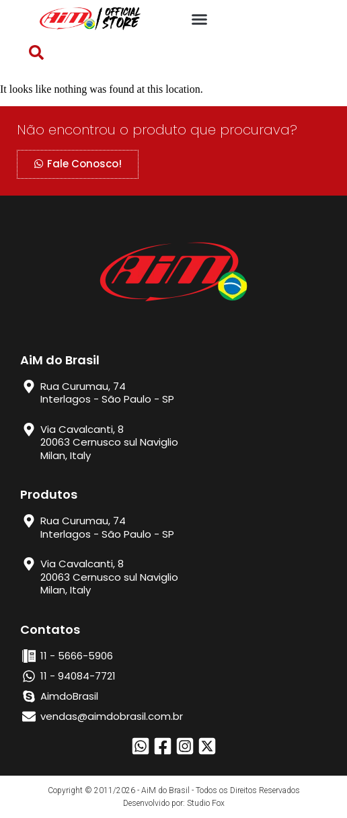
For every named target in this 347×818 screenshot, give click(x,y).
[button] (200, 19)
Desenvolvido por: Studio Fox (174, 803)
